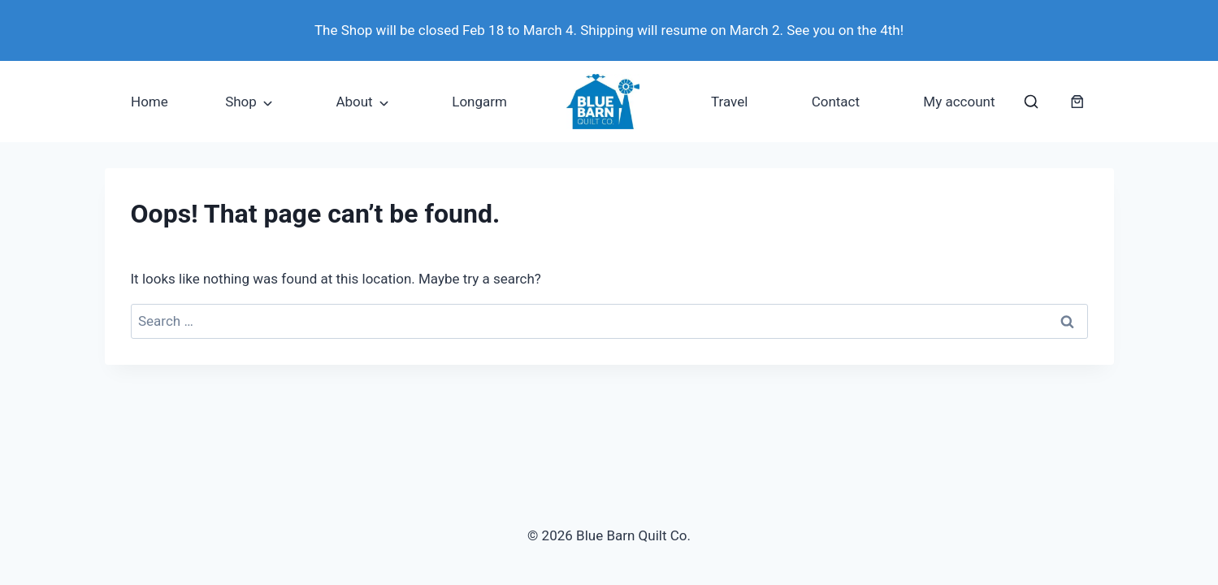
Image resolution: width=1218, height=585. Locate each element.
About (354, 101)
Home (149, 101)
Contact (836, 101)
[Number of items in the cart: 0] (1077, 101)
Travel (729, 101)
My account (959, 101)
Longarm (479, 101)
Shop (241, 101)
